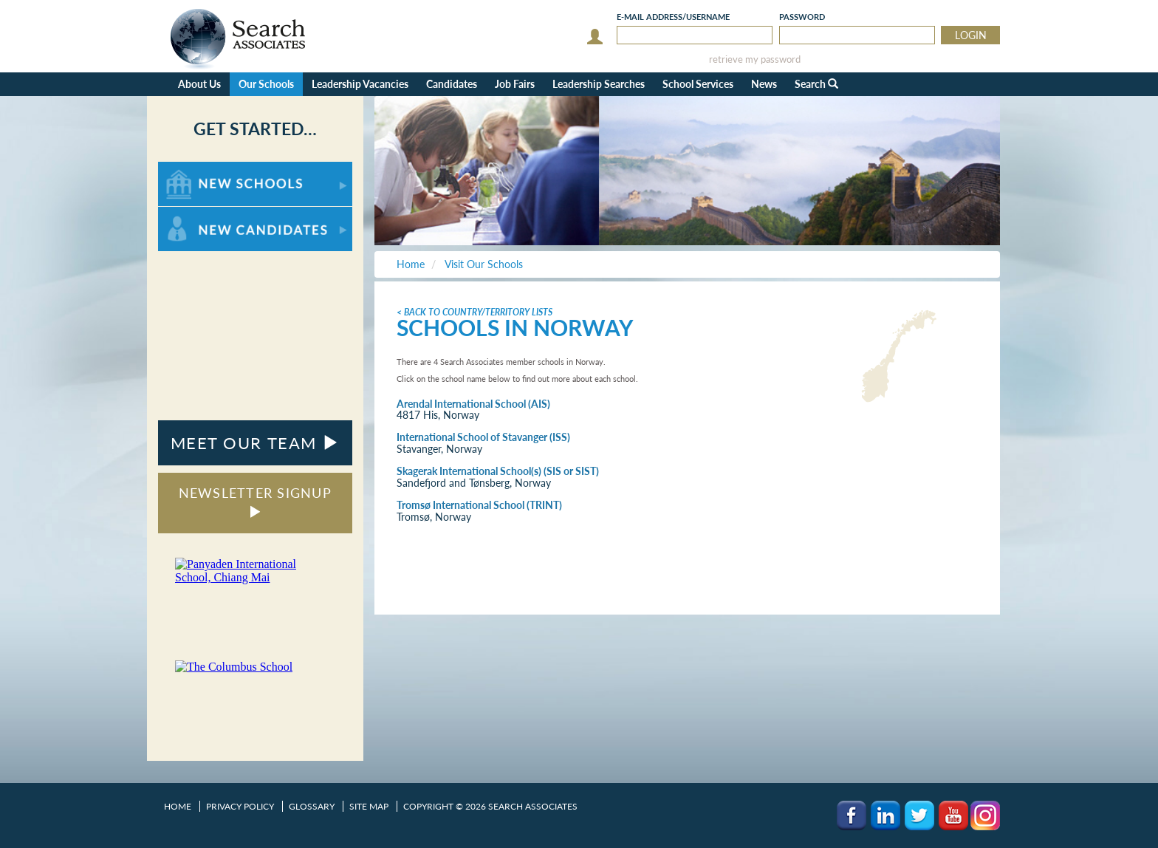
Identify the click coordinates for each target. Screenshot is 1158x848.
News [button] (764, 84)
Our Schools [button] (266, 84)
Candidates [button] (451, 84)
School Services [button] (697, 84)
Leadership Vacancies (360, 84)
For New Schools (197, 169)
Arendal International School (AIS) (473, 403)
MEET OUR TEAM (255, 443)
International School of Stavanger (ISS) (483, 437)
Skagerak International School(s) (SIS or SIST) (498, 471)
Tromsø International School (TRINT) (479, 505)
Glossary (312, 806)
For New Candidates (204, 214)
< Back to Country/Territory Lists (474, 312)
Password (802, 16)
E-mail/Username (673, 16)
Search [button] (816, 84)
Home (177, 806)
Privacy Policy (240, 806)
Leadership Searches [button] (598, 84)
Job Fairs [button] (515, 84)
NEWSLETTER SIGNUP (255, 501)
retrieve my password (755, 59)
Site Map (368, 806)
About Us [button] (199, 84)
